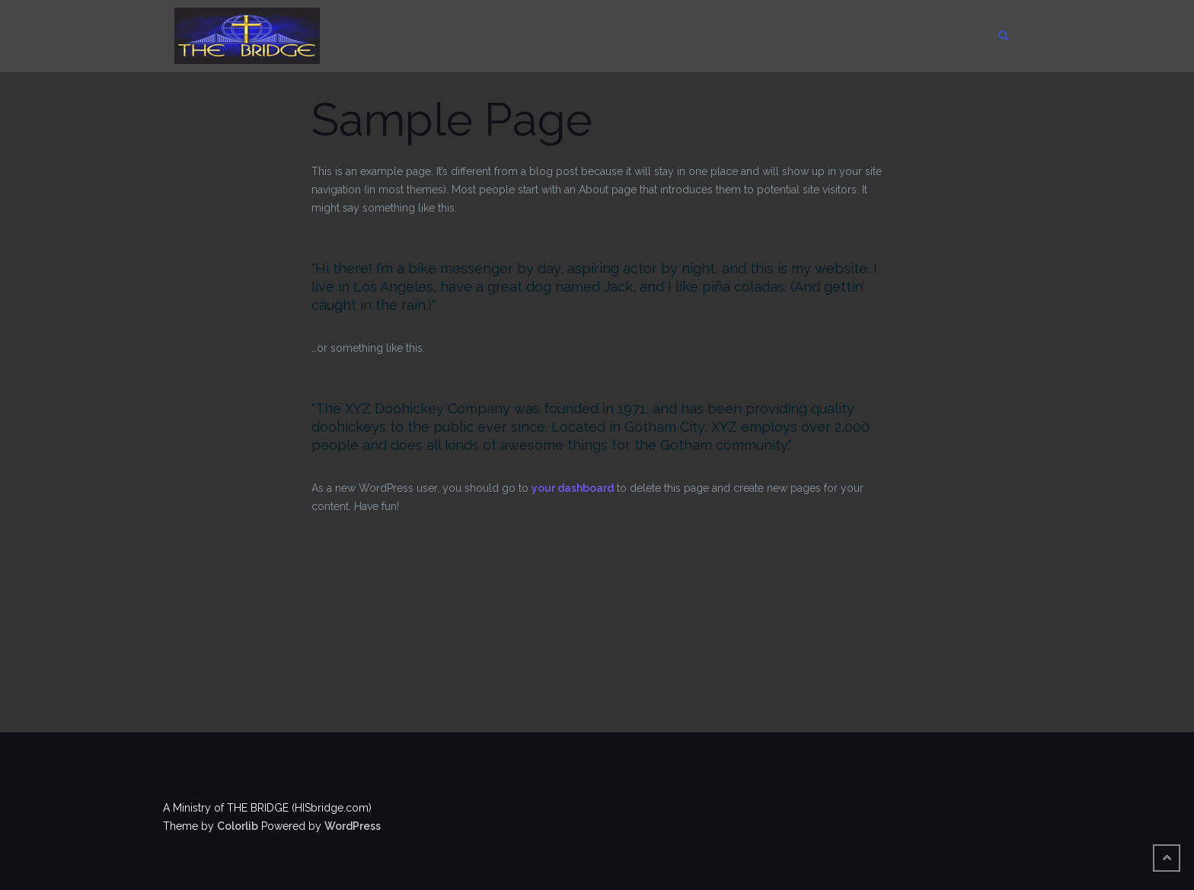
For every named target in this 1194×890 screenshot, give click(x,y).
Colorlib (237, 826)
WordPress (352, 826)
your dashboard (573, 488)
